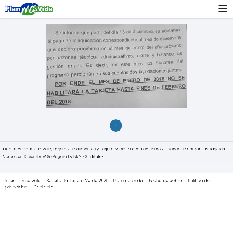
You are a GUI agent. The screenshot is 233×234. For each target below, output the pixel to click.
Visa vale (31, 181)
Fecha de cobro (165, 181)
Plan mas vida (128, 181)
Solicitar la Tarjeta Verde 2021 (76, 181)
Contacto (43, 187)
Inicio (10, 181)
